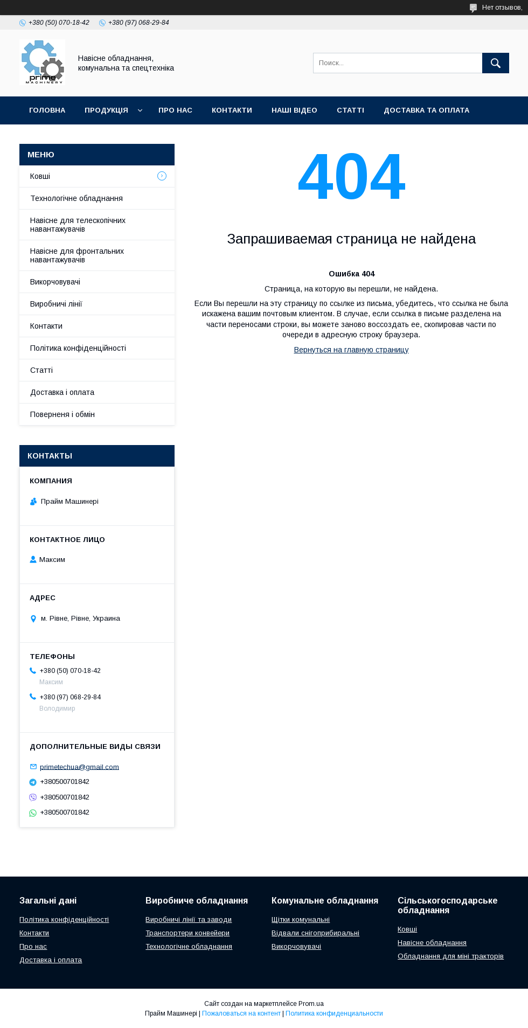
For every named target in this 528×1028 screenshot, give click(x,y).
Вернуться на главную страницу (351, 349)
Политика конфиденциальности (334, 1013)
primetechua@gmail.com (79, 766)
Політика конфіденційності (78, 348)
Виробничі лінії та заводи (188, 919)
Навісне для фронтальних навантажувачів (77, 255)
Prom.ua (311, 1004)
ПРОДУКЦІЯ (106, 110)
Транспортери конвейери (187, 933)
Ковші (40, 176)
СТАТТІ (350, 110)
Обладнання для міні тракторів (451, 956)
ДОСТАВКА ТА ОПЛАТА (426, 110)
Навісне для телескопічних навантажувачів (78, 224)
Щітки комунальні (301, 919)
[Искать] (495, 63)
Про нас (33, 946)
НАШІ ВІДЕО (294, 110)
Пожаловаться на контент (241, 1013)
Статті (41, 370)
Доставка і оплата (62, 392)
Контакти (46, 326)
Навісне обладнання (432, 943)
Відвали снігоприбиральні (315, 933)
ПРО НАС (175, 110)
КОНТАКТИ (232, 110)
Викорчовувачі (55, 281)
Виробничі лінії (56, 304)
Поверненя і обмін (62, 414)
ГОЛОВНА (47, 110)
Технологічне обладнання (76, 198)
